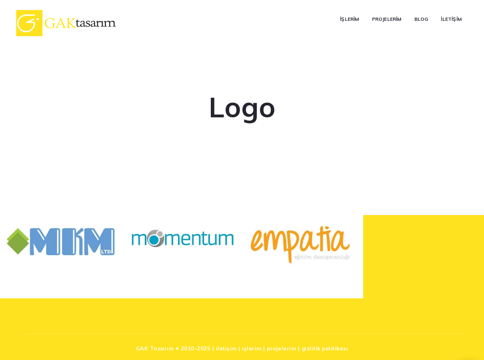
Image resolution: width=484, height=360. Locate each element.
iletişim (226, 348)
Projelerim (387, 19)
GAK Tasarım (155, 348)
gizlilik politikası (325, 348)
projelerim (281, 348)
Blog (421, 19)
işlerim (252, 348)
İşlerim (349, 19)
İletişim (451, 19)
